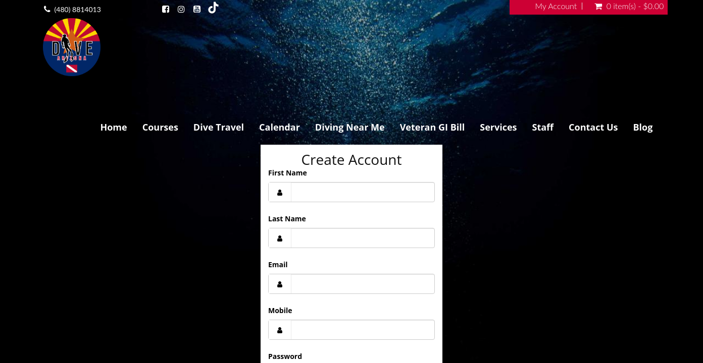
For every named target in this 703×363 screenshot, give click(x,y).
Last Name (287, 218)
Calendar (279, 127)
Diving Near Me (350, 127)
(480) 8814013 (78, 9)
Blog (642, 127)
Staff (543, 127)
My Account (556, 6)
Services (498, 127)
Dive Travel (218, 127)
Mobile (280, 310)
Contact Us (593, 127)
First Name (287, 172)
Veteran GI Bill (432, 127)
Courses (160, 127)
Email (278, 264)
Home (113, 127)
